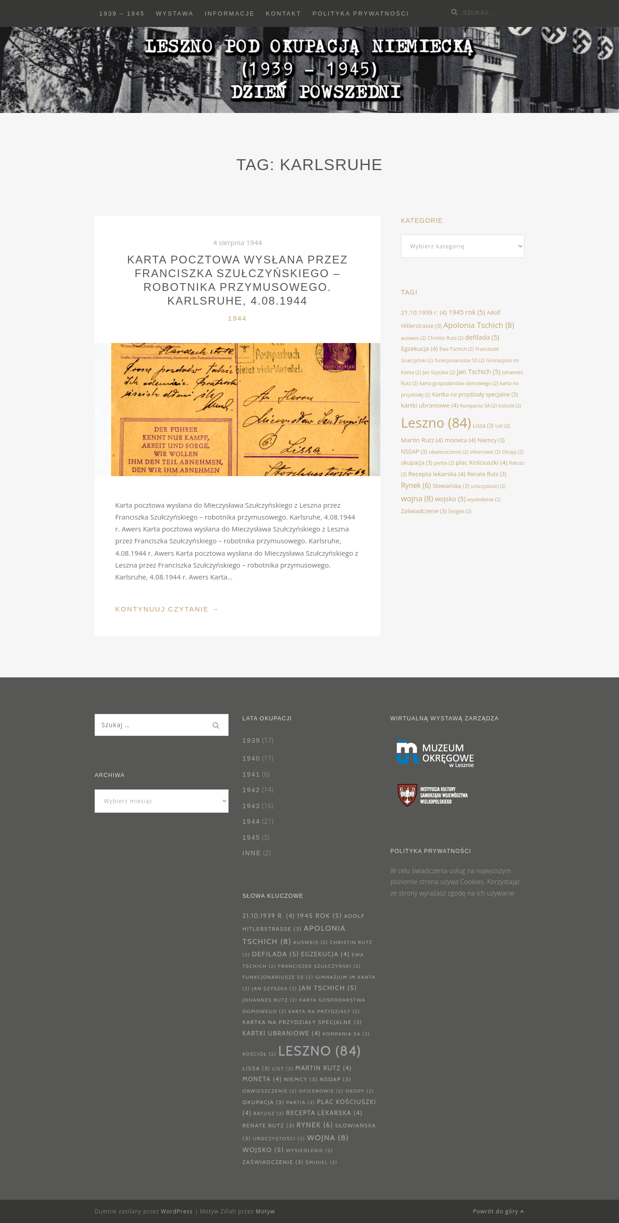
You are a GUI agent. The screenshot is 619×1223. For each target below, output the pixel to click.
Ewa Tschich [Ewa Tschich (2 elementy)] (456, 349)
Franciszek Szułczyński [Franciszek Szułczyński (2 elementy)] (319, 966)
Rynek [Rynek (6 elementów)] (416, 485)
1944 (237, 318)
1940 (251, 758)
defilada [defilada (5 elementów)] (482, 337)
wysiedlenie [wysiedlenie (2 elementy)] (484, 499)
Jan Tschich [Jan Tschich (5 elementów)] (479, 371)
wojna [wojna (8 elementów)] (417, 498)
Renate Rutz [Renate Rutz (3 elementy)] (486, 474)
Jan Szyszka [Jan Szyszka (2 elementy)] (439, 372)
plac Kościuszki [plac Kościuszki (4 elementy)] (481, 462)
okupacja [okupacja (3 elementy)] (416, 463)
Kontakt (284, 13)
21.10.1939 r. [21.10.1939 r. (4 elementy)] (424, 312)
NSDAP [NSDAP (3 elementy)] (414, 452)
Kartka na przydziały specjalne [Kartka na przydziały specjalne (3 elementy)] (475, 394)
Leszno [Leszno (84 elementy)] (436, 422)
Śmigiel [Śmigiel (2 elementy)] (459, 511)
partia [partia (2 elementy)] (444, 463)
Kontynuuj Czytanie (167, 609)
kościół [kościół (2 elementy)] (510, 405)
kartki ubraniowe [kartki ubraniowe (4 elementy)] (429, 405)
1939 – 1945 (122, 13)
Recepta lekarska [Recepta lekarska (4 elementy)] (436, 474)
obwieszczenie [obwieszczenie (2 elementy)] (448, 452)
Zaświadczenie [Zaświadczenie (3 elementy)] (424, 511)
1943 (251, 806)
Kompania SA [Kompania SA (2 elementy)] (478, 405)
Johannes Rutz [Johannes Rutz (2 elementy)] (269, 1000)
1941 (251, 774)
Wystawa (175, 13)
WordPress (177, 1211)
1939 (251, 740)
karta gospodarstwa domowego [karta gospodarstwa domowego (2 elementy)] (459, 383)
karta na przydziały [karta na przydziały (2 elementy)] (324, 1011)
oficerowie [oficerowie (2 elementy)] (485, 452)
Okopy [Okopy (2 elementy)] (512, 452)
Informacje (230, 13)
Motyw (265, 1211)
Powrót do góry (498, 1211)
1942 (251, 790)
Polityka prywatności (361, 13)
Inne (251, 853)
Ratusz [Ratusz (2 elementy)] (268, 1113)
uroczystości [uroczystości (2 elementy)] (488, 486)
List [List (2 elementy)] (502, 426)
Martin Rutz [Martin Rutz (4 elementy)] (422, 440)
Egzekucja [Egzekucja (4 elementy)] (419, 348)
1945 (251, 837)
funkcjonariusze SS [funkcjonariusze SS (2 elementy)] (459, 360)
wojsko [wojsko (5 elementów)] (450, 498)
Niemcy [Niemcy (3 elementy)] (491, 440)
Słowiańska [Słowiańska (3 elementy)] (450, 486)
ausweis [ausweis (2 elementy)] (413, 338)
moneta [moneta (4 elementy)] (460, 440)
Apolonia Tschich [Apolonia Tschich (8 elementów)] (478, 325)
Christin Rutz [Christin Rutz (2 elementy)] (445, 338)
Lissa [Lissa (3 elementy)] (483, 425)
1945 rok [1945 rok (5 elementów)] (466, 311)
